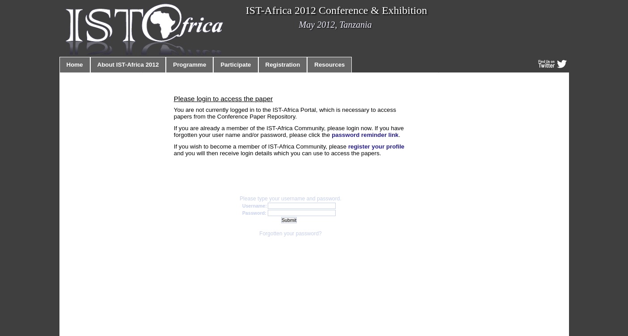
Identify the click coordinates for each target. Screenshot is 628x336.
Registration (283, 64)
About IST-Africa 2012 (128, 64)
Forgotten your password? (290, 233)
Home (75, 64)
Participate (235, 64)
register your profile (376, 146)
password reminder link (365, 135)
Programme (189, 64)
